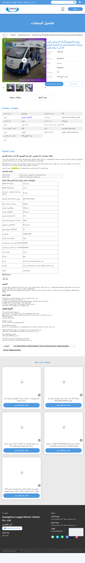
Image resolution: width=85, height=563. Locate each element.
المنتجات (12, 35)
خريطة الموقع (13, 550)
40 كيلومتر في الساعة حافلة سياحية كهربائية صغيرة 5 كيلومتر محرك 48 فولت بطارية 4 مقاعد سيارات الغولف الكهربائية (21, 490)
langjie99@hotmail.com (12, 528)
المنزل (4, 35)
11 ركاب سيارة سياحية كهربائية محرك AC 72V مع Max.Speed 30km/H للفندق (63, 400)
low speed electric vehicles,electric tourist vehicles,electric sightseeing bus (41, 346)
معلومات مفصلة (15, 97)
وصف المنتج (43, 97)
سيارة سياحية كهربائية (24, 35)
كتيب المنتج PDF (27, 117)
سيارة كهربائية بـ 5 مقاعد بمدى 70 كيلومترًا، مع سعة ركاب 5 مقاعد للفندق (21, 400)
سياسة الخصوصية (6, 550)
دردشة (75, 9)
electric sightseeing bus (12, 350)
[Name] (74, 2)
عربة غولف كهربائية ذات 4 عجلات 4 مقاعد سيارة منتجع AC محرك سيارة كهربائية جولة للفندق (22, 445)
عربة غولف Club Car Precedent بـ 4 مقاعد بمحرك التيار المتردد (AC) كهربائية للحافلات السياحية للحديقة (63, 445)
